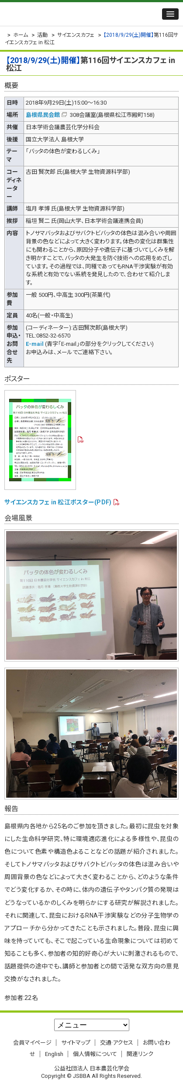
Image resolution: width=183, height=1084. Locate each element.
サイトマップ (75, 1042)
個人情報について (95, 1054)
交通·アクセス (116, 1042)
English (54, 1054)
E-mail (35, 344)
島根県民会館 (43, 115)
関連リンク (140, 1054)
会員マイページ (32, 1042)
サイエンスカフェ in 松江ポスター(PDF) (57, 502)
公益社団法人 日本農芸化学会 (59, 14)
